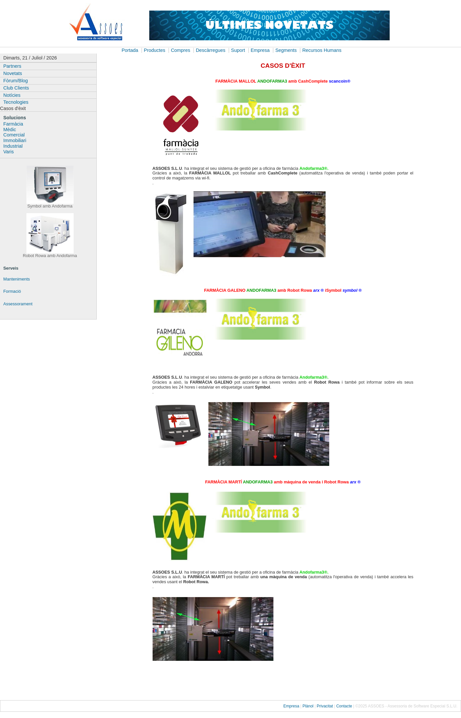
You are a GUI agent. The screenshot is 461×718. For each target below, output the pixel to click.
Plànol (307, 706)
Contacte (344, 706)
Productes (154, 50)
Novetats (12, 73)
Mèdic (9, 129)
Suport (238, 50)
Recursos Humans (321, 50)
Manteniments (16, 279)
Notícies (11, 95)
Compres (180, 50)
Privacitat (325, 706)
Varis (8, 151)
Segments (286, 50)
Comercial (14, 134)
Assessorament (17, 303)
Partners (12, 66)
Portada (130, 50)
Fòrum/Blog (15, 80)
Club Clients (16, 88)
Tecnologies (15, 102)
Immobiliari (14, 140)
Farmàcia (13, 124)
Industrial (12, 146)
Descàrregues (211, 50)
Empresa (260, 50)
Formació (12, 291)
